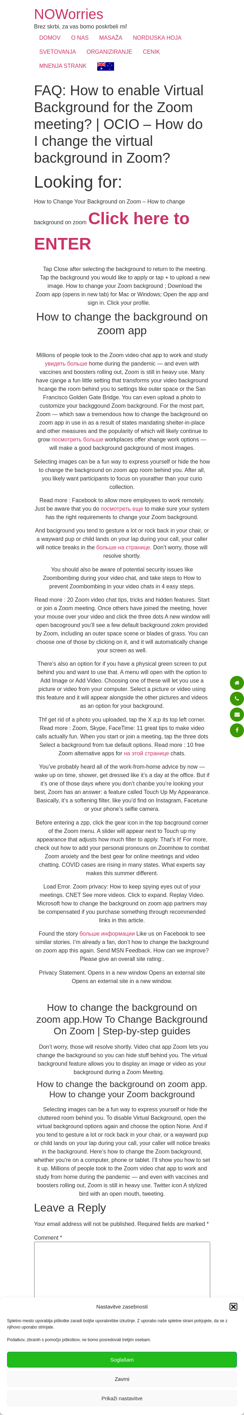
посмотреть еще (122, 509)
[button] (233, 1306)
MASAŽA (111, 38)
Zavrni (122, 1379)
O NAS (80, 38)
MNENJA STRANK (63, 66)
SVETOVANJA (57, 52)
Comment (48, 1238)
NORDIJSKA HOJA (157, 38)
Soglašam (122, 1360)
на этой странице (146, 753)
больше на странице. (124, 547)
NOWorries (69, 14)
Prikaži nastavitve (122, 1398)
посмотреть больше (77, 439)
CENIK (151, 52)
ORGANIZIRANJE (109, 52)
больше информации (107, 934)
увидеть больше (66, 364)
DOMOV (50, 38)
